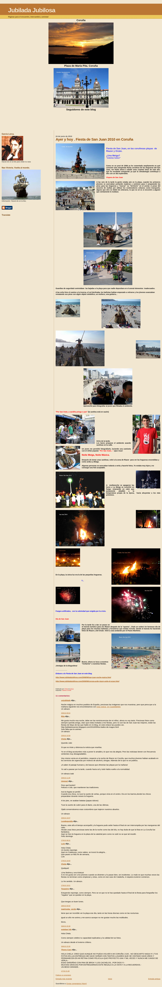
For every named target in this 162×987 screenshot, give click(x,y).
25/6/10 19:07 (65, 818)
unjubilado (66, 700)
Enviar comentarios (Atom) (76, 984)
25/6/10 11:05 (65, 778)
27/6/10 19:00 (65, 861)
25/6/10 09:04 (65, 713)
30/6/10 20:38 (65, 926)
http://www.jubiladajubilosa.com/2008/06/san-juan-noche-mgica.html (83, 677)
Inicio (110, 979)
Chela (63, 739)
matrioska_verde (68, 909)
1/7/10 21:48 (65, 971)
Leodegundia (67, 821)
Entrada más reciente (64, 979)
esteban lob (66, 929)
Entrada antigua (154, 979)
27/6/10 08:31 (65, 840)
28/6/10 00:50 (65, 906)
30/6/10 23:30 (65, 946)
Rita (63, 716)
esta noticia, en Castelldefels (109, 707)
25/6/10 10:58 (65, 736)
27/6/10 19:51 (65, 885)
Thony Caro (66, 950)
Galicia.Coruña (66, 690)
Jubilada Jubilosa (31, 10)
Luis (63, 844)
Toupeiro (65, 889)
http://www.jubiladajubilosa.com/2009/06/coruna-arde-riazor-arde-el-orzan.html (87, 681)
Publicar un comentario (63, 975)
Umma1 (64, 781)
